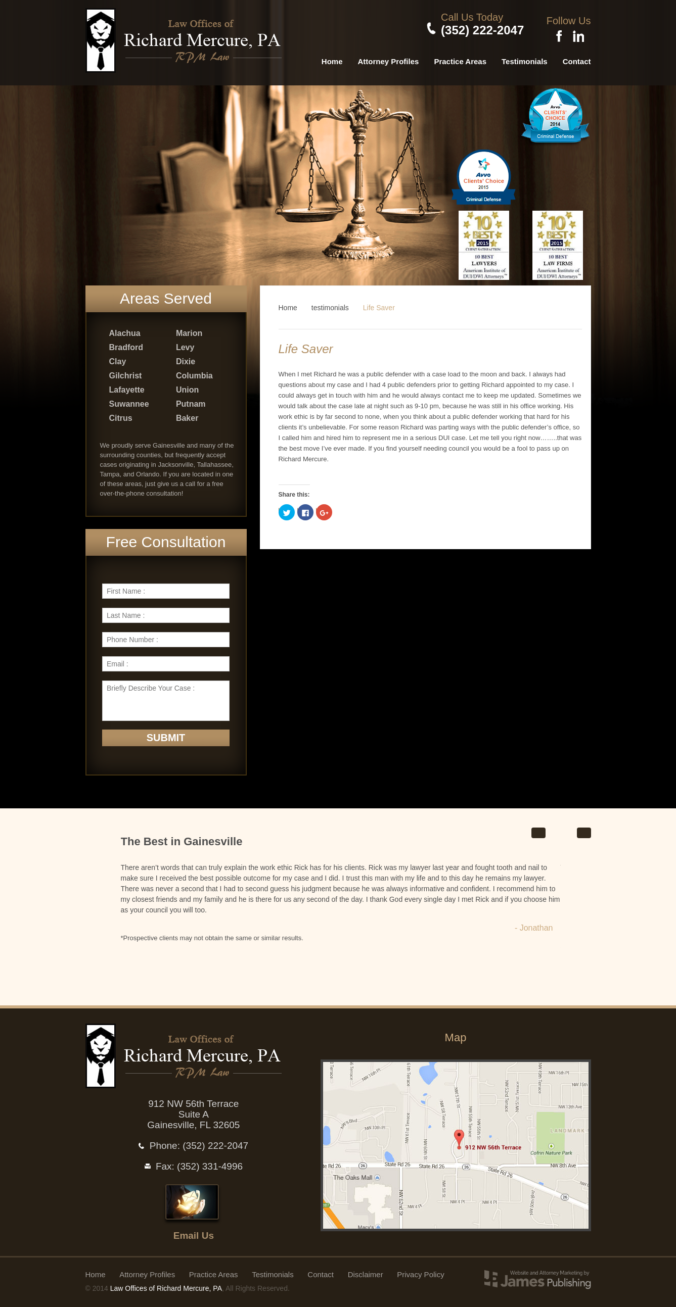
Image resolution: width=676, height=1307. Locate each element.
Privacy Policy (420, 1271)
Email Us (193, 1232)
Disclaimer (365, 1271)
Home (332, 58)
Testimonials (525, 58)
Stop (568, 830)
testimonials (330, 304)
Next (584, 830)
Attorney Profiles (388, 58)
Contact (577, 58)
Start (555, 830)
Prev (538, 830)
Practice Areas (460, 58)
